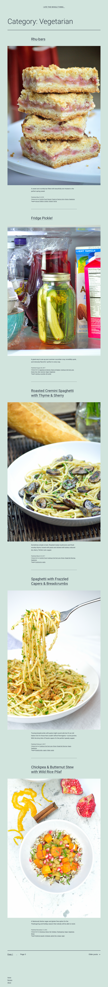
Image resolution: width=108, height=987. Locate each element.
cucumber (42, 374)
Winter (33, 934)
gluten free (54, 936)
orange (59, 936)
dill (47, 374)
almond (37, 201)
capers (45, 750)
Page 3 (23, 954)
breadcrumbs (38, 750)
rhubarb (51, 201)
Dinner (62, 558)
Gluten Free (34, 372)
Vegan (47, 372)
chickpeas (47, 936)
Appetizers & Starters (45, 370)
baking (42, 201)
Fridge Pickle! (42, 218)
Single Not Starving (70, 558)
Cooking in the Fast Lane (67, 370)
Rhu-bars (38, 39)
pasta (43, 562)
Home (9, 977)
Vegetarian (72, 199)
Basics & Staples (55, 370)
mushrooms (38, 562)
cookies (46, 201)
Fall (50, 932)
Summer (43, 372)
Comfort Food (43, 199)
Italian (48, 750)
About (9, 982)
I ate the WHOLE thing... (54, 7)
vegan (63, 936)
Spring (67, 199)
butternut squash (39, 936)
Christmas (42, 932)
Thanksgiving (60, 932)
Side (39, 372)
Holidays (54, 932)
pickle (49, 374)
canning (37, 374)
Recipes (10, 980)
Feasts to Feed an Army (58, 199)
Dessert (49, 199)
